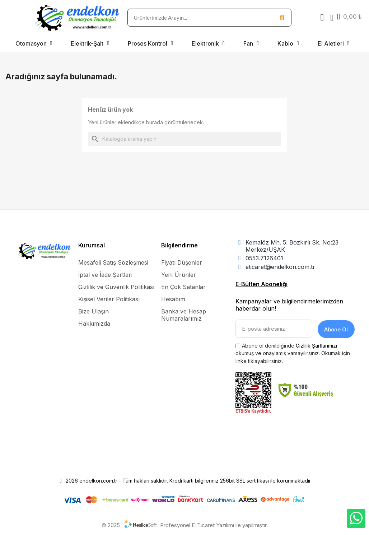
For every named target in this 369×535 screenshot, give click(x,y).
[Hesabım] (331, 18)
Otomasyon (33, 43)
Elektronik (208, 43)
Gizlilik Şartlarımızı (316, 344)
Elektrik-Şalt (90, 43)
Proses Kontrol (150, 43)
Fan (251, 43)
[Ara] (184, 139)
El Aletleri (334, 43)
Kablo (288, 43)
